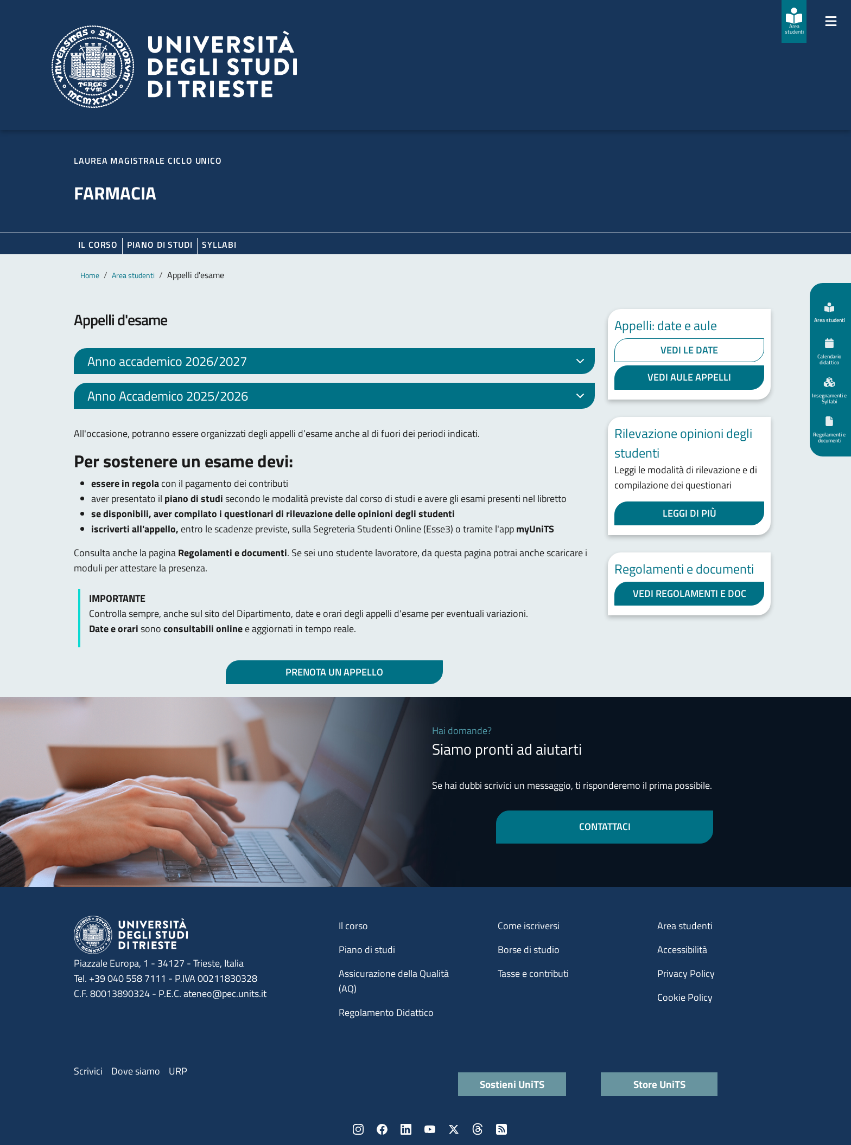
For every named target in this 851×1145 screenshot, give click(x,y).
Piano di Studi (160, 244)
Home (89, 275)
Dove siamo (135, 1071)
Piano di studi (367, 949)
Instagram (358, 1129)
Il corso (98, 244)
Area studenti (133, 275)
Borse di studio (529, 949)
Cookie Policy (685, 997)
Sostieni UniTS (512, 1084)
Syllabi (219, 244)
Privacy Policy (686, 973)
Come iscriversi (529, 925)
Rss (501, 1129)
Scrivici (88, 1071)
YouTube (429, 1129)
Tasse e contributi (533, 973)
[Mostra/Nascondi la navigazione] (831, 21)
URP (178, 1071)
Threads (477, 1129)
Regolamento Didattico (386, 1012)
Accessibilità (682, 949)
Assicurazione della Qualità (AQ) (394, 981)
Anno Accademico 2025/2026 (337, 397)
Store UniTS (659, 1084)
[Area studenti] (794, 21)
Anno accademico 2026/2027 (337, 362)
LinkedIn (406, 1129)
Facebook (382, 1129)
